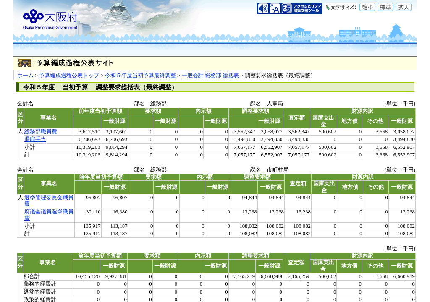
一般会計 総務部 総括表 (210, 75)
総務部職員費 (40, 132)
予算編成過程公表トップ (69, 75)
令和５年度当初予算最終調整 (140, 75)
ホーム (25, 75)
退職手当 (35, 139)
